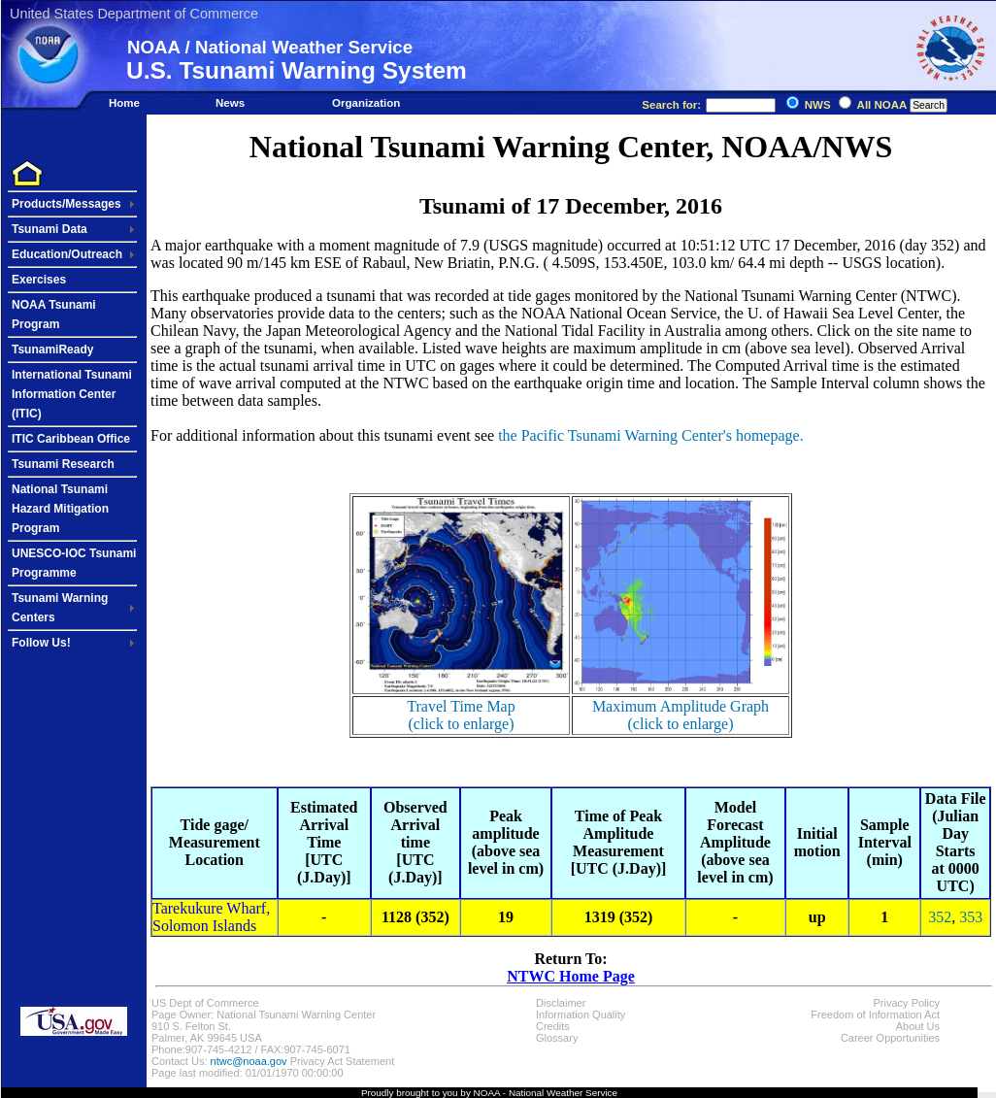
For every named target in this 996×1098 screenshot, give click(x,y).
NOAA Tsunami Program (54, 314)
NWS (818, 105)
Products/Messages (66, 204)
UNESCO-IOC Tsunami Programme (74, 563)
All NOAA (882, 105)
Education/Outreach (67, 254)
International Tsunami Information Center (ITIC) (72, 394)
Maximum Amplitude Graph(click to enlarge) (680, 715)
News (230, 103)
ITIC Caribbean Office (71, 439)
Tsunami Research (63, 464)
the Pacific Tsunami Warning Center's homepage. (650, 435)
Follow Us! (41, 642)
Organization (366, 103)
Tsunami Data (49, 229)
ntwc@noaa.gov (249, 1061)
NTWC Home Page (571, 976)
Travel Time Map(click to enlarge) (461, 715)
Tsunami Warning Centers (60, 607)
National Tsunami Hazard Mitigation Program (60, 508)
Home (124, 103)
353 (970, 917)
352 (939, 917)
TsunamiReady (52, 349)
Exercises (39, 279)
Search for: (709, 105)
